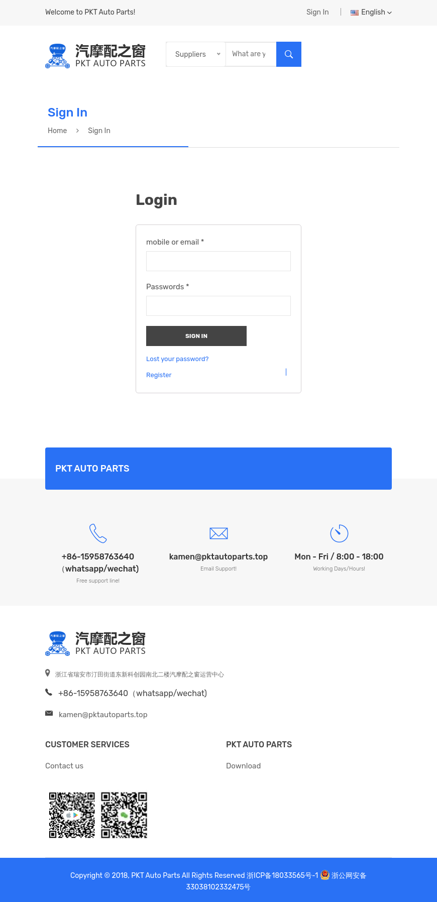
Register (159, 375)
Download (243, 765)
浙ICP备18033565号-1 (282, 875)
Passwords (167, 287)
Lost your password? (177, 359)
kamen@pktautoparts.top (103, 714)
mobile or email (175, 242)
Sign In (317, 12)
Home (57, 131)
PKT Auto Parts (259, 744)
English (371, 12)
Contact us (64, 765)
